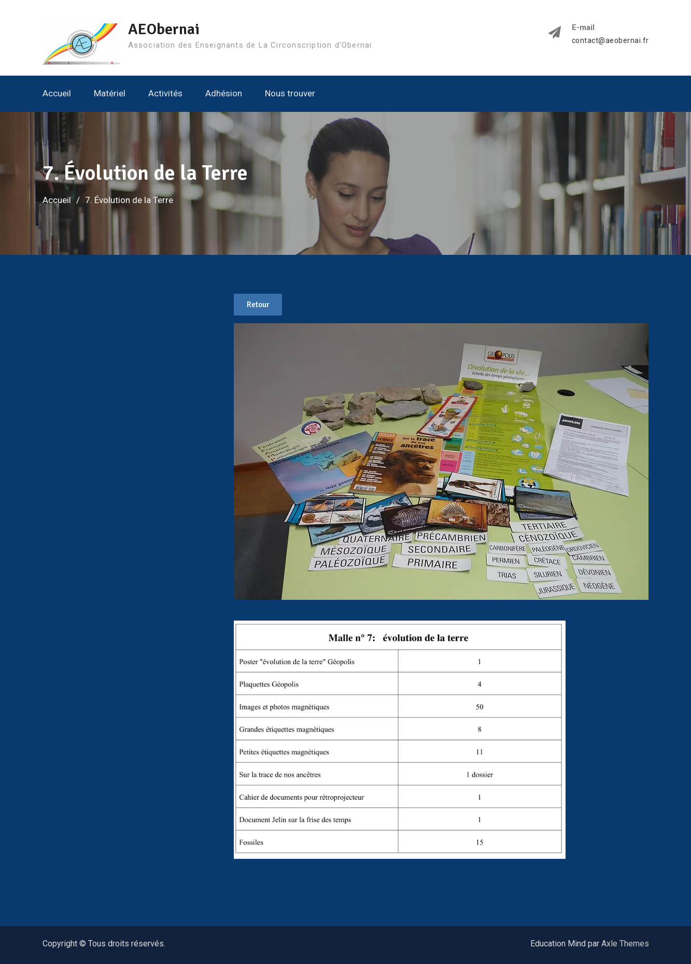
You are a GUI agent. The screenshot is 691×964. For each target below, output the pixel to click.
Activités (165, 93)
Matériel (109, 93)
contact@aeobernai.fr (610, 41)
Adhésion (223, 93)
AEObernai (164, 29)
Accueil (57, 93)
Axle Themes (625, 943)
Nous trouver (290, 93)
